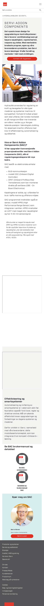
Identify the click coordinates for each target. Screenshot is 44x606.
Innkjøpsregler (7, 591)
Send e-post (22, 536)
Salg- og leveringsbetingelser (12, 588)
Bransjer (5, 550)
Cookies (5, 585)
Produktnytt (6, 576)
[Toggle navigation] (40, 4)
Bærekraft (6, 559)
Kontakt (5, 567)
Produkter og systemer (10, 544)
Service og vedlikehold (10, 547)
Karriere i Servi (7, 556)
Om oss (5, 564)
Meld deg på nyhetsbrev (10, 579)
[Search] (22, 10)
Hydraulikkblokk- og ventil (15, 16)
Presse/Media (7, 570)
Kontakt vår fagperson (22, 59)
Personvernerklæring (9, 594)
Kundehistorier (7, 573)
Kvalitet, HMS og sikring (10, 553)
